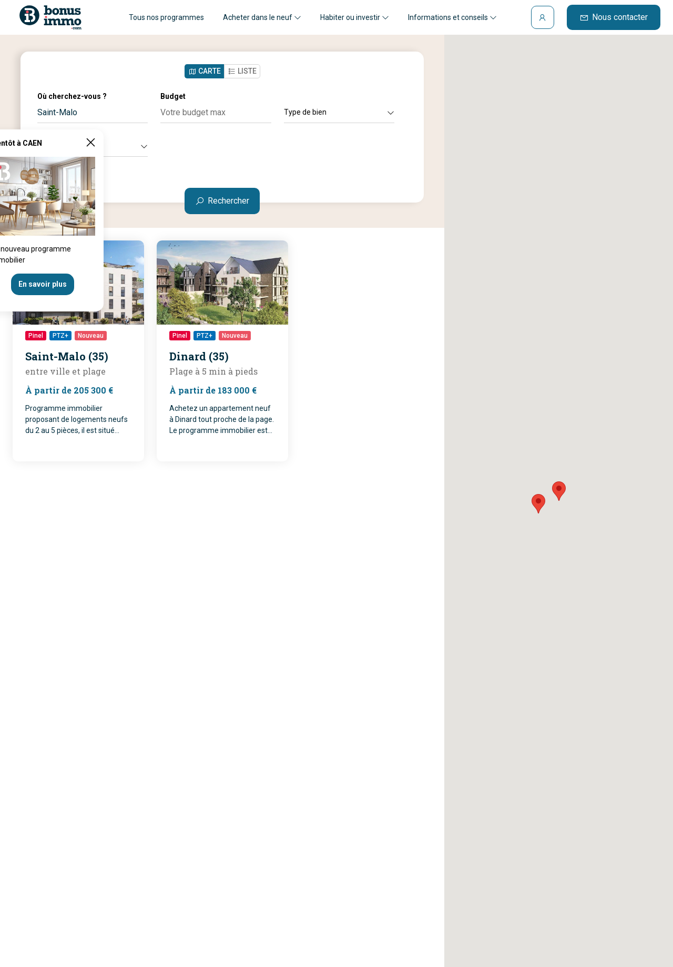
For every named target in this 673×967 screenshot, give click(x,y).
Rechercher (222, 201)
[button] (559, 491)
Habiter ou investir (354, 17)
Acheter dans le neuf (262, 17)
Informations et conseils (452, 17)
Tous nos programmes (166, 17)
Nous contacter (613, 17)
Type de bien (339, 112)
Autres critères (92, 146)
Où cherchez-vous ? (72, 96)
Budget (173, 96)
